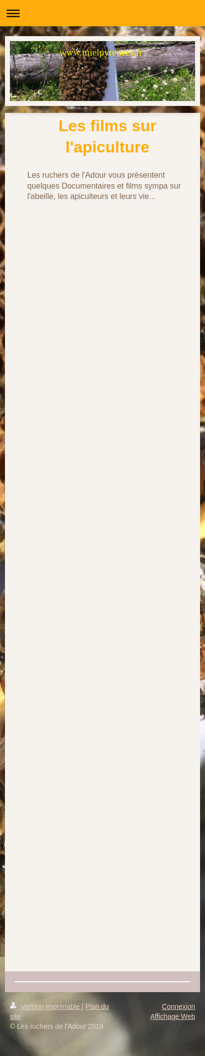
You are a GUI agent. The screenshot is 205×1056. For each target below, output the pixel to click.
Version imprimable (46, 1006)
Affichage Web (172, 1016)
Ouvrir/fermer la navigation (102, 13)
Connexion (178, 1006)
